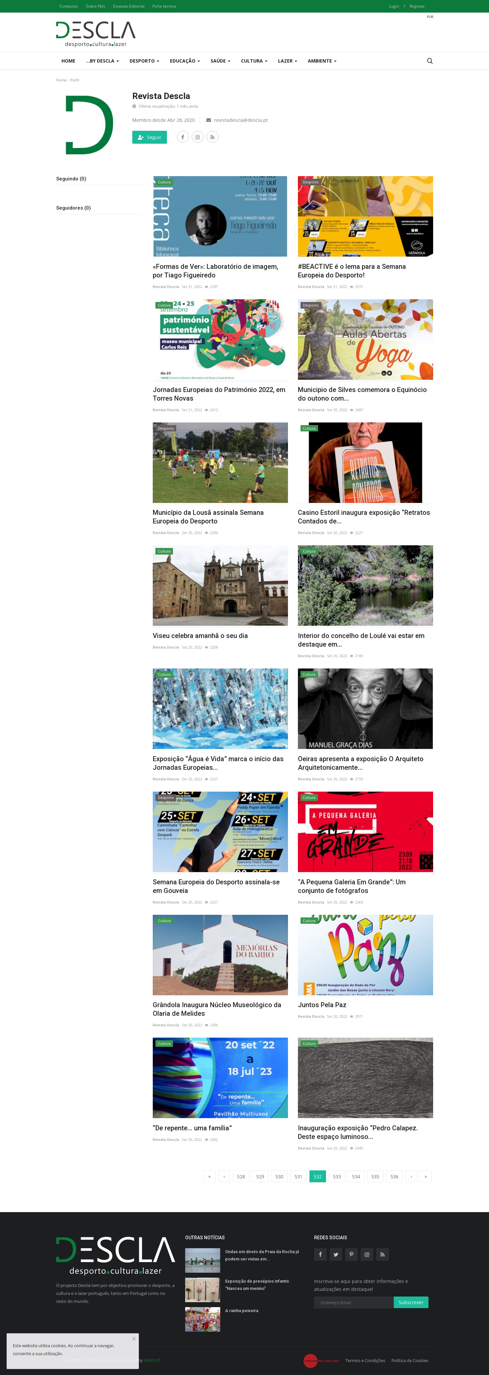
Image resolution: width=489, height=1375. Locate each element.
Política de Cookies (409, 1360)
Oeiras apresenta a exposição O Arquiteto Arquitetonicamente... (361, 763)
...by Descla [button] (102, 61)
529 (260, 1176)
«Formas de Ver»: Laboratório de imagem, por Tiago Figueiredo (215, 271)
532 (318, 1176)
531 (299, 1176)
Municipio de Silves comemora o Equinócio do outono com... (362, 394)
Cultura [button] (254, 61)
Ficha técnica (164, 6)
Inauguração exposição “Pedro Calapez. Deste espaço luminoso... (358, 1132)
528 (241, 1176)
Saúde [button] (220, 61)
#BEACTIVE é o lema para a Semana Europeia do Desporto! (352, 271)
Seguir (149, 137)
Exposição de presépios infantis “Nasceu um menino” (257, 1285)
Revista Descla (166, 286)
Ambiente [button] (322, 61)
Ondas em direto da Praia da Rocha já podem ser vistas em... (262, 1255)
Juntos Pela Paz (322, 1005)
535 (375, 1176)
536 (394, 1176)
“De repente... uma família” (192, 1128)
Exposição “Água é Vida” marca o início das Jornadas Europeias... (218, 763)
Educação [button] (185, 61)
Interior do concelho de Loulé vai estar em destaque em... (361, 640)
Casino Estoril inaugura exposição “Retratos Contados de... (364, 517)
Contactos (69, 6)
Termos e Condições (365, 1360)
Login (394, 6)
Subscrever (411, 1302)
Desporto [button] (144, 61)
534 (356, 1176)
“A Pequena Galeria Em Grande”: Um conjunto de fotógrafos (352, 886)
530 (279, 1176)
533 (337, 1176)
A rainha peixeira (241, 1310)
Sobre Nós (95, 6)
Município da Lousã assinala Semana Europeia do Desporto (208, 517)
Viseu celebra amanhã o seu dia (200, 636)
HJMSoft (152, 1360)
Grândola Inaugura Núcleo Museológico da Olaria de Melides (217, 1009)
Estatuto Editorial (128, 6)
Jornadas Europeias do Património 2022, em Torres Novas (219, 394)
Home (68, 61)
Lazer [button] (287, 61)
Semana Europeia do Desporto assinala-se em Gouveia (216, 886)
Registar (417, 6)
